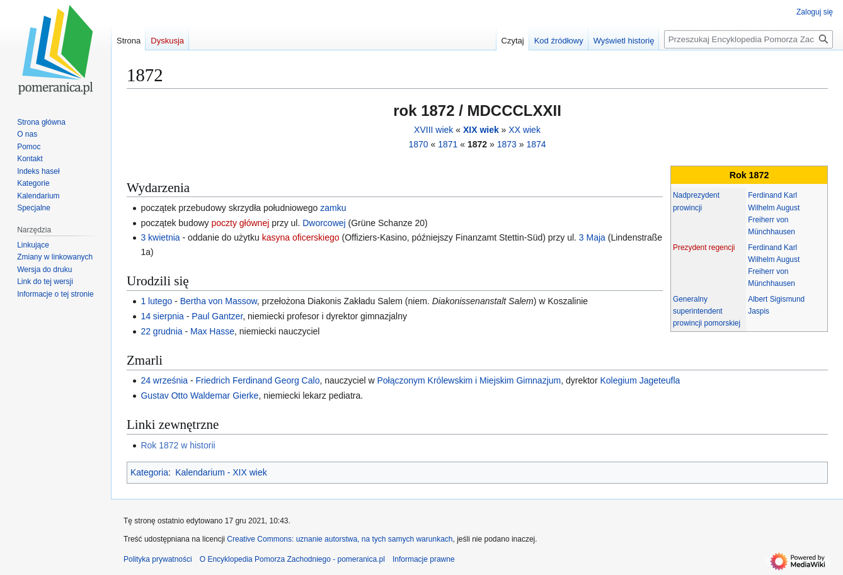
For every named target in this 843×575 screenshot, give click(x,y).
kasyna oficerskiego (301, 237)
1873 (507, 144)
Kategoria (149, 472)
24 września (164, 380)
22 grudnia (161, 331)
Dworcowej (323, 223)
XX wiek (524, 130)
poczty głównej (240, 223)
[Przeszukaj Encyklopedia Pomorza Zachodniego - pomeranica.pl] (748, 39)
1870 (418, 144)
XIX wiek (481, 130)
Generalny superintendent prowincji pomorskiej (706, 311)
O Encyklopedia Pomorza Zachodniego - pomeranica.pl (292, 559)
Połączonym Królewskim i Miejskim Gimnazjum (469, 380)
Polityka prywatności (157, 559)
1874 (536, 144)
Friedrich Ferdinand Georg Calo (258, 380)
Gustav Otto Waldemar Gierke (199, 395)
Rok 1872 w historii (177, 445)
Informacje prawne (424, 559)
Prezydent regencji (704, 247)
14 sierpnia (162, 316)
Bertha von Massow (218, 301)
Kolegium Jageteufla (640, 380)
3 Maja (592, 237)
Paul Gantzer (217, 316)
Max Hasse (212, 331)
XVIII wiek (433, 130)
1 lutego (156, 301)
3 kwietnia (160, 237)
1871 (447, 144)
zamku (333, 208)
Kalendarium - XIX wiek (221, 472)
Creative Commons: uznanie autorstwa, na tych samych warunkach (339, 539)
